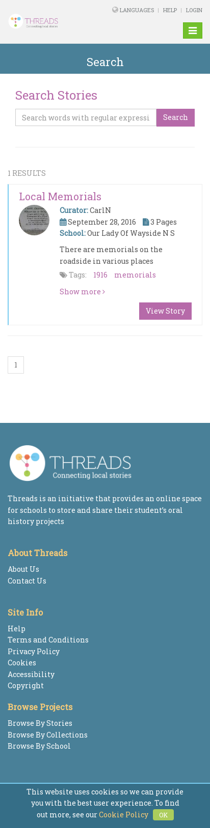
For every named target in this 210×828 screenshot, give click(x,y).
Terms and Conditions (48, 640)
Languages (137, 10)
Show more (82, 291)
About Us (23, 569)
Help (170, 10)
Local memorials (60, 196)
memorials (135, 275)
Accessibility (31, 674)
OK (163, 815)
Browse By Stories (40, 723)
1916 (100, 275)
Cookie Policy (123, 814)
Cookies (22, 662)
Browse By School (39, 746)
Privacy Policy (34, 651)
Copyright (26, 685)
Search (175, 117)
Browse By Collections (48, 735)
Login (194, 10)
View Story (165, 311)
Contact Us (27, 581)
